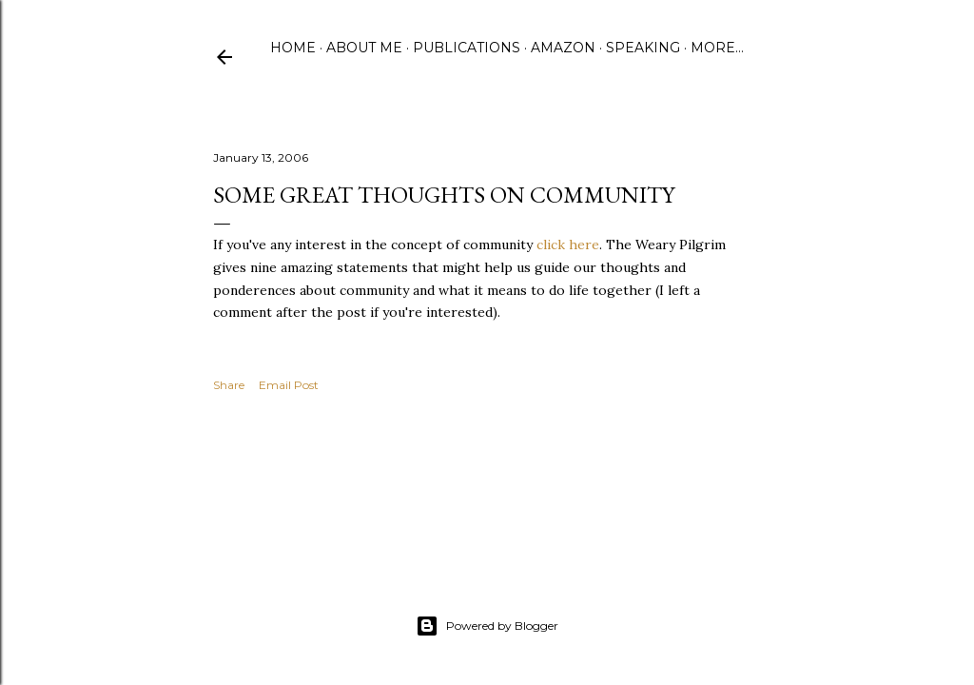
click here (567, 244)
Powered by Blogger (487, 626)
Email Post (289, 385)
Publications (466, 47)
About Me (364, 47)
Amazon (563, 47)
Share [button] (228, 385)
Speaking (643, 47)
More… (717, 47)
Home (293, 47)
